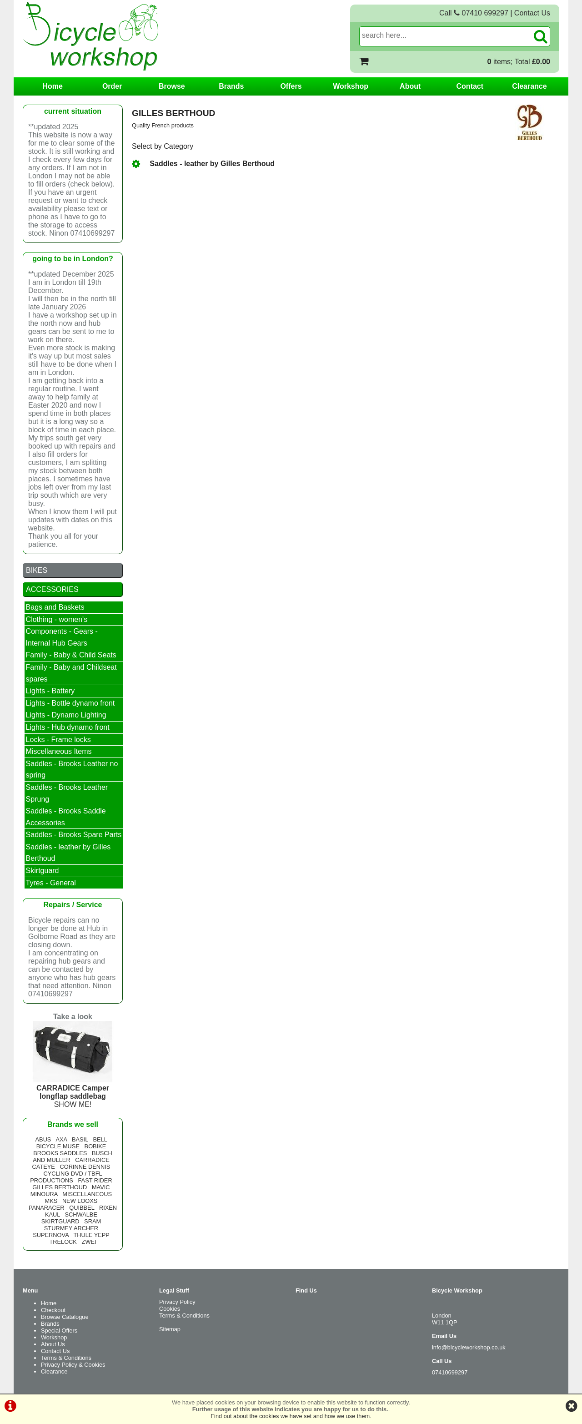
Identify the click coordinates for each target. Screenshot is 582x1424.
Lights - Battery (50, 691)
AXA (61, 1139)
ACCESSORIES (52, 589)
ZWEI (89, 1241)
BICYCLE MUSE (58, 1146)
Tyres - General (51, 883)
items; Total (518, 62)
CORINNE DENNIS (85, 1166)
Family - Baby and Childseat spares (71, 673)
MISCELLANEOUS (87, 1194)
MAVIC (101, 1187)
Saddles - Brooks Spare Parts (74, 834)
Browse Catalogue (65, 1316)
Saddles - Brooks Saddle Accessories (66, 817)
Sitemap (170, 1329)
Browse (172, 86)
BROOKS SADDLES (60, 1153)
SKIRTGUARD (60, 1221)
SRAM (92, 1221)
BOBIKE (95, 1146)
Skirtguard (42, 870)
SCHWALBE (81, 1214)
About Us (53, 1344)
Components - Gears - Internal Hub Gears (62, 637)
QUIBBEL (81, 1207)
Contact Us (532, 13)
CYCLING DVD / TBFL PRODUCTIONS (66, 1177)
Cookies (169, 1308)
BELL (100, 1139)
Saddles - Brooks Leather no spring (72, 769)
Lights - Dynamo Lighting (66, 715)
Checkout (53, 1310)
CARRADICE (92, 1159)
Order (112, 86)
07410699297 (449, 1372)
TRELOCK (62, 1241)
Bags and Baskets (55, 607)
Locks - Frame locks (58, 739)
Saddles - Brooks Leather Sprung (67, 793)
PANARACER (47, 1207)
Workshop (350, 86)
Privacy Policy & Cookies (73, 1364)
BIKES (36, 570)
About (410, 86)
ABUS (43, 1139)
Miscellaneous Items (59, 751)
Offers (290, 86)
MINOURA (44, 1194)
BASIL (80, 1139)
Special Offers (59, 1330)
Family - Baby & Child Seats (71, 655)
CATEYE (43, 1166)
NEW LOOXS (80, 1200)
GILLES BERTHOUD (59, 1187)
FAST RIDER (95, 1180)
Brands (231, 86)
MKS (51, 1200)
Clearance (529, 86)
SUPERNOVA (51, 1235)
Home (52, 86)
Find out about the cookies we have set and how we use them (290, 1416)
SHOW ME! (73, 1092)
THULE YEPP (91, 1235)
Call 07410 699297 (473, 13)
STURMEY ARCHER (71, 1228)
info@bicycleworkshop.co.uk (469, 1347)
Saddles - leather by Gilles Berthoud (203, 163)
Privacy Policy (177, 1301)
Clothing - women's (57, 619)
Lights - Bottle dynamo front (70, 703)
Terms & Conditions (66, 1357)
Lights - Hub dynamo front (68, 727)
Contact (470, 86)
